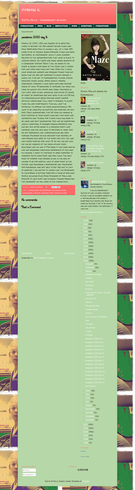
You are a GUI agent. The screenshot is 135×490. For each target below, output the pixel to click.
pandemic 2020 (48, 193)
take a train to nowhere (96, 316)
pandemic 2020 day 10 (95, 371)
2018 (86, 253)
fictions (88, 289)
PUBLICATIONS (27, 26)
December (90, 420)
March (89, 271)
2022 (86, 428)
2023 (86, 431)
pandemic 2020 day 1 (94, 338)
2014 (86, 238)
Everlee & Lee (93, 118)
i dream (88, 278)
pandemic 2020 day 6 (94, 357)
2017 (86, 249)
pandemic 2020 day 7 (94, 360)
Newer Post (27, 253)
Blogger (86, 481)
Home (74, 26)
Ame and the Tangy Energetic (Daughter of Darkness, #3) (95, 148)
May (88, 394)
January (90, 264)
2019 (86, 257)
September (91, 409)
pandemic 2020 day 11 (94, 375)
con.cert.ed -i (91, 327)
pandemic (37, 193)
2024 (86, 435)
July (88, 401)
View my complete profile (92, 212)
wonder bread (91, 309)
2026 (86, 442)
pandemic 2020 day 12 (94, 378)
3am (87, 320)
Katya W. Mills (98, 181)
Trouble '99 (91, 132)
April (88, 390)
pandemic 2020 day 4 (94, 349)
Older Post (70, 253)
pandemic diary (61, 193)
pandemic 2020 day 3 (94, 346)
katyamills (56, 190)
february (89, 285)
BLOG (49, 26)
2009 (86, 220)
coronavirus (33, 190)
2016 (86, 246)
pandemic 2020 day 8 (94, 364)
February (90, 267)
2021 (86, 424)
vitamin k (30, 10)
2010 (86, 224)
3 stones (89, 324)
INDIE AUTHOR (61, 26)
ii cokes (88, 331)
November (90, 416)
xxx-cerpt (89, 281)
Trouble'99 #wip (92, 305)
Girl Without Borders (95, 163)
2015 (86, 242)
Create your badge (85, 456)
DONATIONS (86, 26)
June (88, 398)
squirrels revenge (93, 274)
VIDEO (40, 26)
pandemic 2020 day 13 (95, 382)
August (89, 405)
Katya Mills (83, 451)
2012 (86, 231)
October (90, 412)
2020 (86, 260)
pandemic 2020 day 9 (94, 368)
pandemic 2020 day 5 (94, 353)
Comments (28, 474)
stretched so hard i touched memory (97, 293)
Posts (26, 470)
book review (90, 386)
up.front (89, 335)
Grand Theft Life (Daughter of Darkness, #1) (94, 100)
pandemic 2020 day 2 (94, 342)
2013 (86, 235)
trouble (88, 302)
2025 (86, 439)
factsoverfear (45, 190)
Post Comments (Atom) (44, 258)
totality (88, 313)
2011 (86, 228)
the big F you (91, 298)
